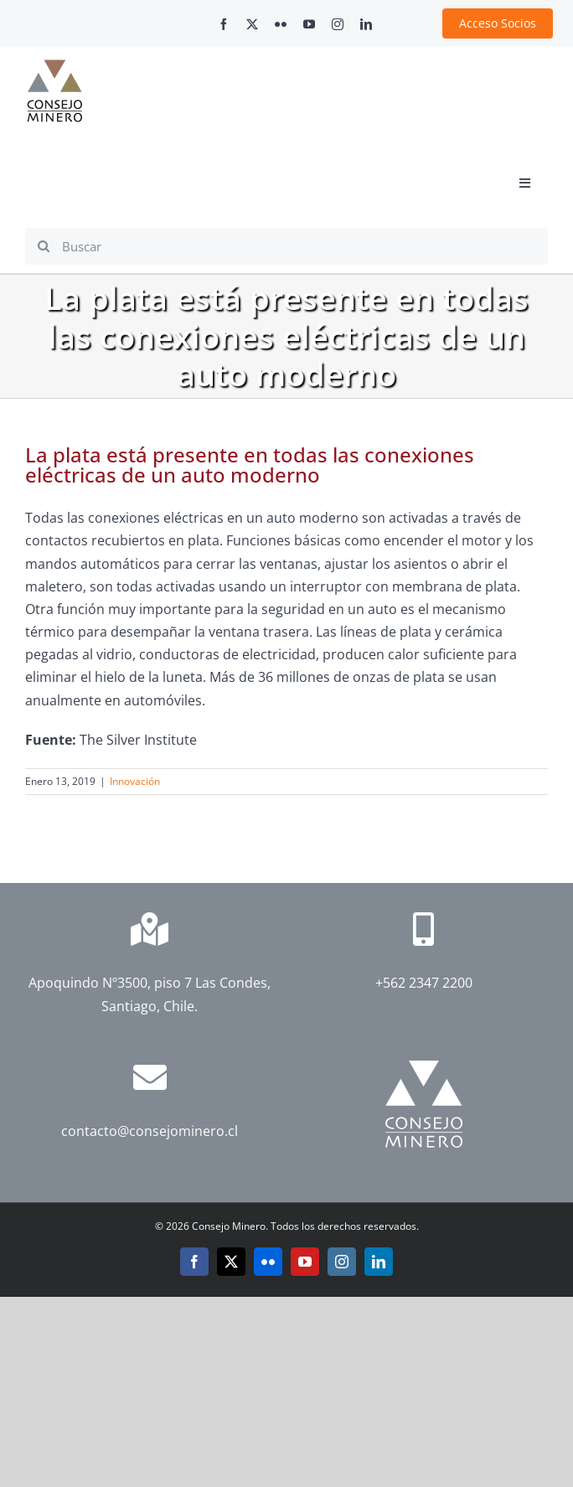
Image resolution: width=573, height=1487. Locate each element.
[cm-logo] (54, 66)
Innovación (135, 781)
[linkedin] (366, 24)
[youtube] (309, 24)
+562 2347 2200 (423, 982)
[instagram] (337, 24)
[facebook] (224, 24)
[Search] (43, 246)
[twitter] (252, 24)
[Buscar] (286, 246)
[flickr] (280, 24)
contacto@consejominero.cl (149, 1131)
